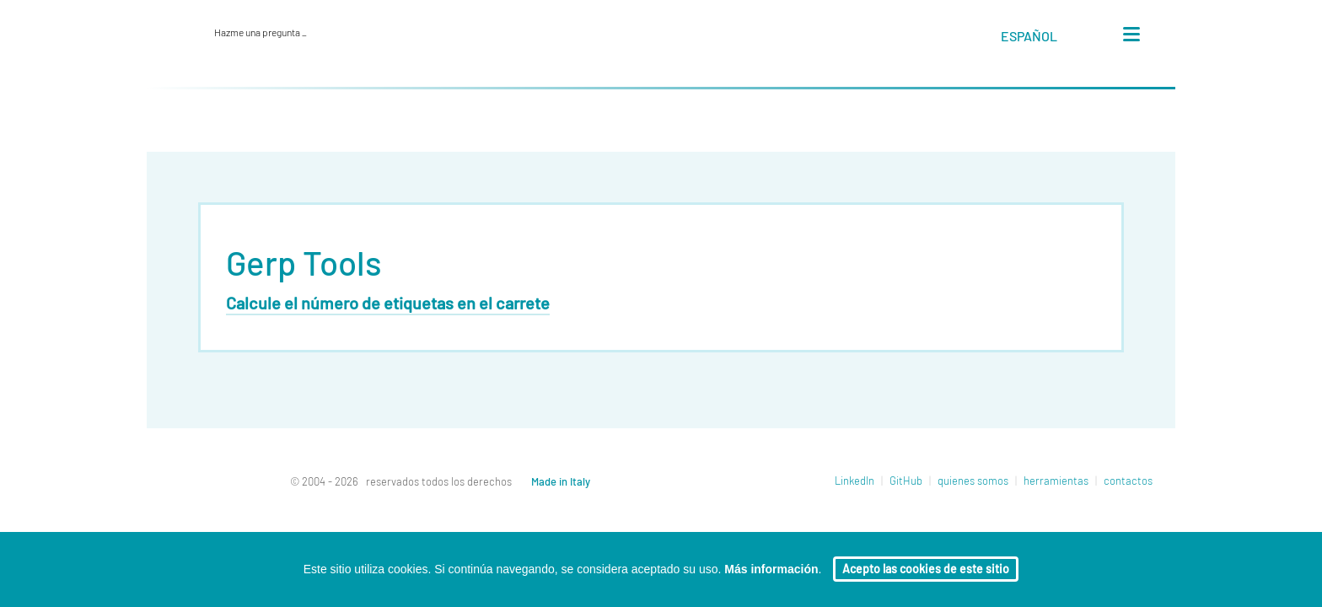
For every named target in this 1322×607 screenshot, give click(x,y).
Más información (771, 569)
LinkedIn (854, 481)
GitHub (905, 481)
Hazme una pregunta (260, 33)
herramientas (1056, 481)
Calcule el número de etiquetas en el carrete (388, 304)
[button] (1044, 40)
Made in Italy (560, 482)
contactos (1128, 481)
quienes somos (973, 481)
